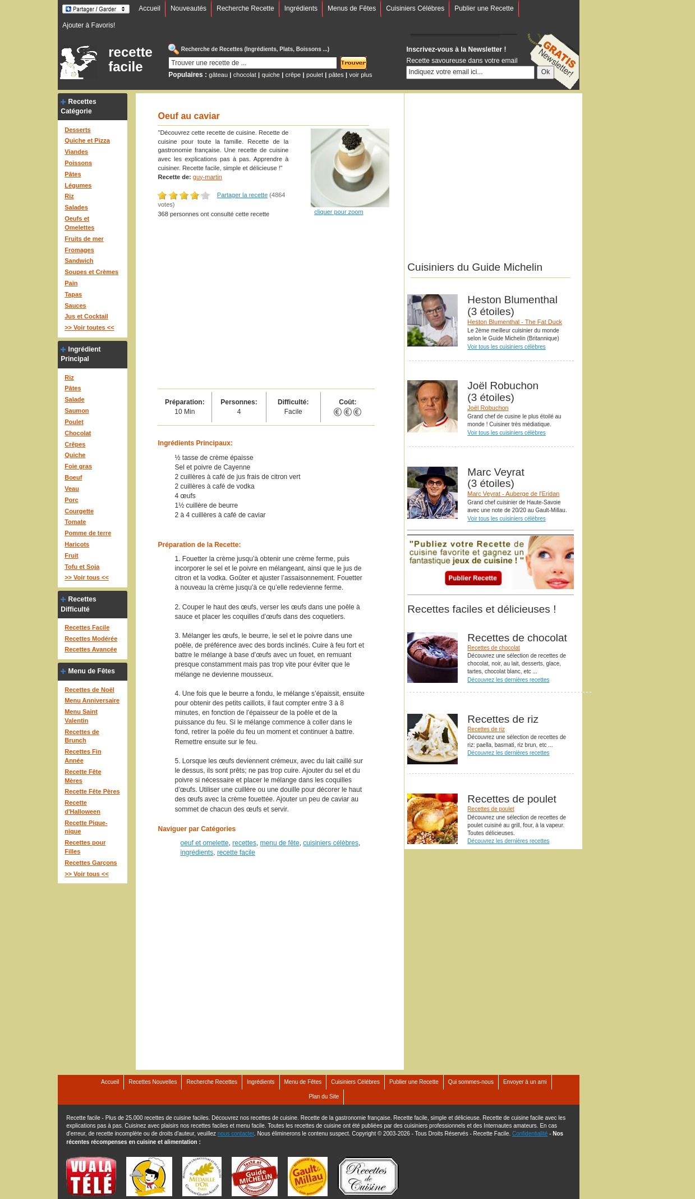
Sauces (75, 305)
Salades (76, 207)
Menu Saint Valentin (81, 716)
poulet (314, 74)
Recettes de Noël (89, 689)
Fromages (79, 250)
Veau (72, 488)
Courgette (79, 511)
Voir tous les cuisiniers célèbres (506, 347)
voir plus (360, 74)
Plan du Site (324, 1096)
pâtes (336, 74)
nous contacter (236, 1133)
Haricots (77, 544)
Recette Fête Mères (83, 776)
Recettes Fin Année (83, 756)
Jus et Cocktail (86, 316)
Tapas (73, 294)
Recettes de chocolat (493, 648)
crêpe (293, 74)
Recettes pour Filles (85, 847)
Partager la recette (242, 195)
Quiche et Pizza (87, 140)
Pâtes (73, 174)
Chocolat (78, 433)
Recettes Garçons (91, 862)
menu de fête (280, 843)
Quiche (75, 455)
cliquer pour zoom (338, 211)
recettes (244, 843)
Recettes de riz (486, 729)
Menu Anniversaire (92, 700)
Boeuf (73, 477)
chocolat (244, 74)
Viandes (76, 151)
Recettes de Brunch (82, 736)
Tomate (75, 521)
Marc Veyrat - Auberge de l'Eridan (513, 493)
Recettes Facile (87, 627)
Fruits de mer (84, 238)
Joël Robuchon (487, 407)
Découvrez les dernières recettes (508, 680)
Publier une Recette (483, 8)
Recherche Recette (245, 8)
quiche (271, 74)
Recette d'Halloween (82, 807)
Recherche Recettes (211, 1082)
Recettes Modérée (91, 638)
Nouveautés (188, 8)
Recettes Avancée (91, 649)
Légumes (78, 185)
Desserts (77, 129)
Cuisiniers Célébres (415, 8)
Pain (71, 283)
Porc (71, 499)
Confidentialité (529, 1133)
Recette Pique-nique (86, 827)
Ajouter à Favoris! (88, 25)
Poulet (74, 421)
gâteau (218, 74)
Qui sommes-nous (471, 1082)
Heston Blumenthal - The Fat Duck (514, 321)
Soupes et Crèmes (91, 271)
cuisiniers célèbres (330, 843)
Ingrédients (300, 8)
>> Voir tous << (87, 577)
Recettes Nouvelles (152, 1082)
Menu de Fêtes (91, 671)
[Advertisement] (266, 304)
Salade (74, 399)
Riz (69, 196)
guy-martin (207, 177)
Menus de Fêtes (352, 8)
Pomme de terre (88, 533)
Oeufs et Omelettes (79, 223)
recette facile (130, 59)
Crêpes (75, 444)
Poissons (78, 162)
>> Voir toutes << (89, 327)
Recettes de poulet (490, 809)
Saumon (77, 410)
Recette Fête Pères (92, 791)
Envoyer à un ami (525, 1082)
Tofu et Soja (82, 566)
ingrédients (196, 852)
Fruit (71, 555)
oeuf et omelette (204, 843)
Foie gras (78, 466)
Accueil (149, 8)
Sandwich (79, 260)
